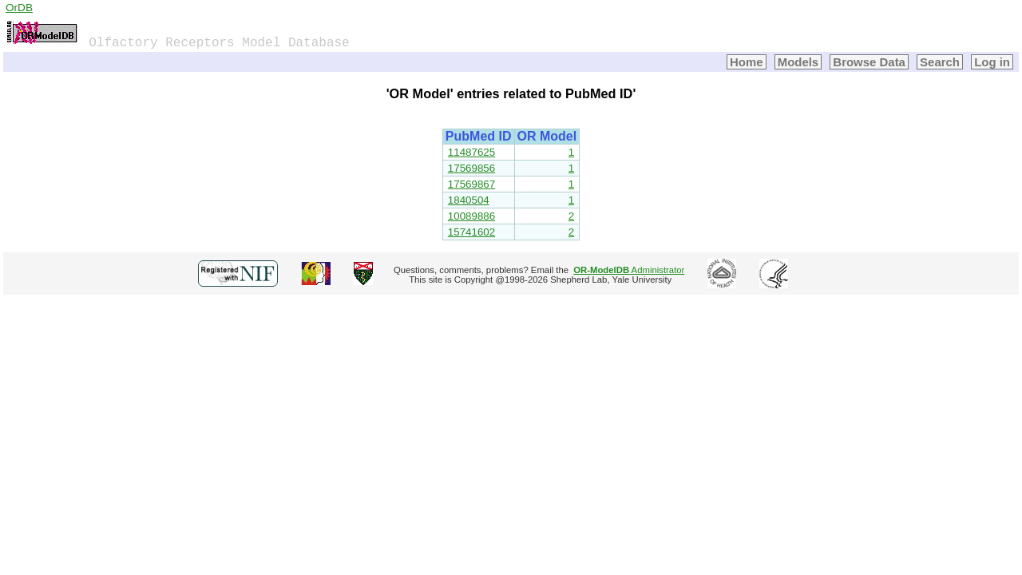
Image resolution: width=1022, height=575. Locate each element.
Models (798, 62)
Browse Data (869, 62)
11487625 (471, 152)
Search (940, 62)
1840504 (468, 200)
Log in (992, 62)
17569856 (471, 168)
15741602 (471, 232)
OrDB (19, 8)
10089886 (471, 216)
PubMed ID (479, 136)
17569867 (471, 184)
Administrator (628, 270)
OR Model (547, 136)
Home (746, 62)
